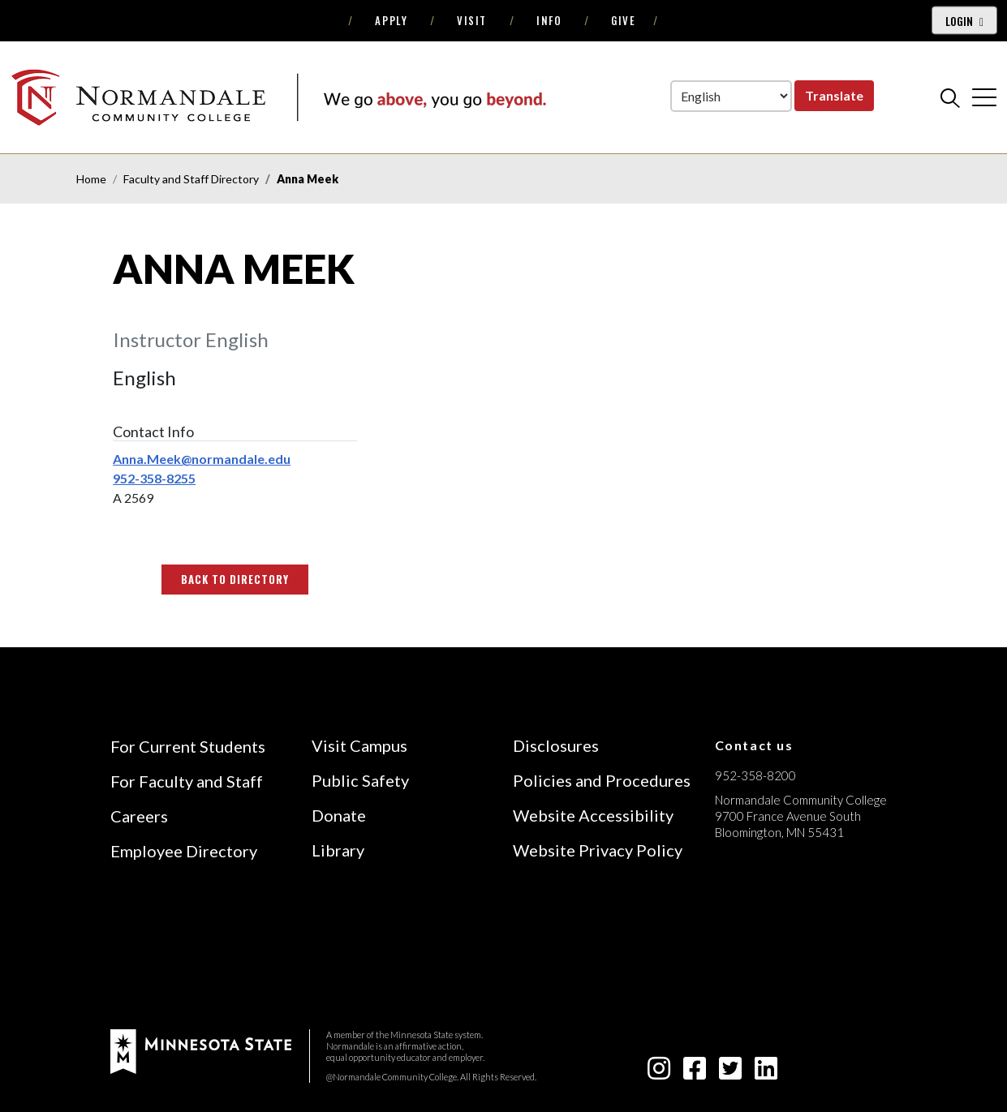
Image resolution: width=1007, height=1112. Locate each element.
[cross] (984, 97)
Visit (472, 20)
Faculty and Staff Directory (191, 179)
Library (338, 850)
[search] (950, 97)
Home (91, 179)
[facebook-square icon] (694, 1072)
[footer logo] (200, 1050)
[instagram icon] (659, 1072)
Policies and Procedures (602, 780)
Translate (834, 95)
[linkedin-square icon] (766, 1072)
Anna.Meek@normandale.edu (201, 458)
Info (549, 20)
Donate (339, 815)
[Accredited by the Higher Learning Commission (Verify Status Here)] (776, 947)
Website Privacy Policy (597, 850)
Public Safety (360, 780)
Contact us (754, 745)
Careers (139, 816)
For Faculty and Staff (186, 781)
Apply (391, 20)
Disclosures (556, 745)
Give (623, 20)
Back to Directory (235, 579)
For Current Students (187, 746)
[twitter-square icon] (730, 1072)
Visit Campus (359, 745)
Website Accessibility (593, 815)
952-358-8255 (154, 478)
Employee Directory (183, 851)
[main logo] (278, 96)
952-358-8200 (755, 775)
